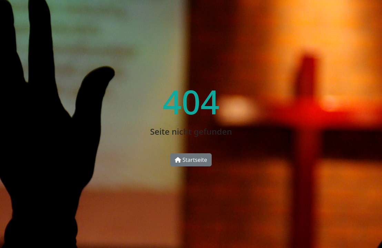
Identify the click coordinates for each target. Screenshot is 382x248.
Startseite (191, 160)
